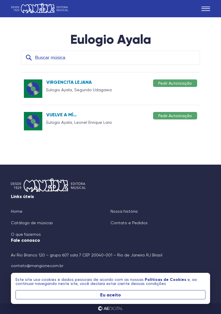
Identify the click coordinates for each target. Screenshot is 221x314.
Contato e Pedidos (129, 222)
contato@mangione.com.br (37, 265)
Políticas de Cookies (166, 279)
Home (16, 211)
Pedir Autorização (175, 83)
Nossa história (124, 211)
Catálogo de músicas (32, 222)
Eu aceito (110, 295)
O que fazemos (26, 234)
